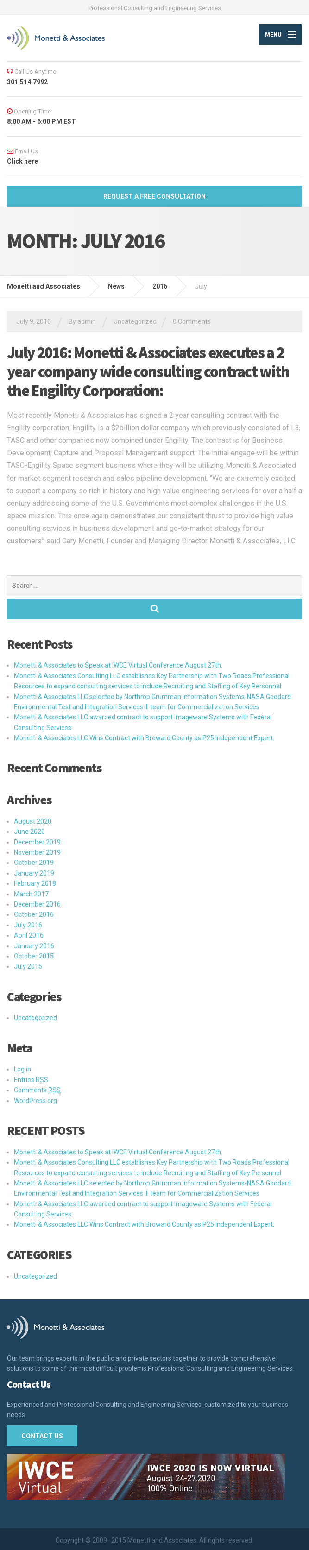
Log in (22, 1069)
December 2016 (37, 904)
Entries (31, 1080)
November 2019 (37, 852)
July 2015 (28, 966)
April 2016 (29, 935)
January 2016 (34, 946)
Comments (37, 1091)
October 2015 (34, 956)
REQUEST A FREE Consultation (154, 196)
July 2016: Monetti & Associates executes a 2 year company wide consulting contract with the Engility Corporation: (148, 372)
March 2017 (31, 894)
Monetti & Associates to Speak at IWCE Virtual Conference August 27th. (118, 665)
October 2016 (34, 915)
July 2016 (28, 925)
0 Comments (192, 322)
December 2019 (37, 842)
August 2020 (32, 821)
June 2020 (29, 832)
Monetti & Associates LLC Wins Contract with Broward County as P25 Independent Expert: (144, 738)
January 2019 (34, 873)
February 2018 (35, 884)
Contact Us (42, 1436)
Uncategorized (135, 322)
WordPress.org (35, 1100)
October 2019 (34, 863)
